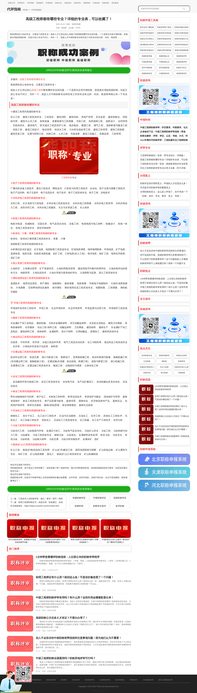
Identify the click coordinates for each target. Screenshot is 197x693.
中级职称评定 (164, 73)
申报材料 (49, 3)
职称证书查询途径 (181, 33)
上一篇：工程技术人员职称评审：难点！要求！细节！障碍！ (37, 498)
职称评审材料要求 (35, 680)
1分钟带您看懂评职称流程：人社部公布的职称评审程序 (68, 557)
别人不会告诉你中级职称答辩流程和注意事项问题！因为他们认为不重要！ (79, 638)
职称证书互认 (181, 68)
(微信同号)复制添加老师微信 (69, 70)
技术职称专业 (147, 355)
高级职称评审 (181, 62)
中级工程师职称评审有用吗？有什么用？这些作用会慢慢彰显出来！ (75, 597)
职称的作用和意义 (147, 367)
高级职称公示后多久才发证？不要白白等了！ (161, 291)
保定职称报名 (120, 680)
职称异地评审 (51, 680)
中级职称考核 (147, 62)
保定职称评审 (89, 680)
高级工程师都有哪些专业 (32, 79)
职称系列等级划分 (147, 50)
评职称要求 (76, 680)
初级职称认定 (164, 56)
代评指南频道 (36, 10)
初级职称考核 (147, 56)
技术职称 (120, 506)
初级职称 (86, 3)
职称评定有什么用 (181, 367)
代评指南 (30, 3)
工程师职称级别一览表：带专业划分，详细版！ (163, 155)
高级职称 (105, 3)
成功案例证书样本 (147, 45)
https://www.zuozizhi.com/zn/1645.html (41, 506)
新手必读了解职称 (147, 27)
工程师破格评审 (148, 680)
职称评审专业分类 (164, 45)
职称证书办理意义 (147, 39)
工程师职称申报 (104, 680)
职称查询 (181, 361)
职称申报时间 (164, 355)
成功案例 (114, 3)
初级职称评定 (147, 73)
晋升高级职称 (164, 68)
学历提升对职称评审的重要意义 (155, 187)
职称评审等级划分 (181, 45)
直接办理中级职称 (164, 50)
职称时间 (79, 506)
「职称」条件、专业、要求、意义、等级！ (160, 196)
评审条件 (21, 3)
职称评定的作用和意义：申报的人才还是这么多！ (164, 183)
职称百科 (77, 3)
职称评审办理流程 (164, 33)
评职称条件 (134, 680)
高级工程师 (37, 90)
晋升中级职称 (147, 68)
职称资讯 (68, 3)
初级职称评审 (181, 56)
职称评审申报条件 (147, 33)
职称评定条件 (99, 506)
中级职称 (96, 3)
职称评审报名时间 (164, 39)
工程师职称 (66, 177)
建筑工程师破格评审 (165, 680)
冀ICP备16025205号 (98, 691)
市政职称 (181, 373)
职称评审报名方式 (181, 39)
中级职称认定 (164, 62)
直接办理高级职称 (181, 50)
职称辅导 (39, 3)
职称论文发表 (181, 355)
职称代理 (146, 373)
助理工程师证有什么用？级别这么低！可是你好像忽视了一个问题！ (75, 577)
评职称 (25, 10)
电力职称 (164, 373)
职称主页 (11, 3)
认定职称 (146, 361)
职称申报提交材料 (181, 27)
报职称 (164, 361)
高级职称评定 (181, 73)
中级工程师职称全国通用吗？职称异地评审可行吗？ (66, 658)
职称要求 (64, 680)
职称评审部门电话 (164, 27)
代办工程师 (164, 367)
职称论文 (58, 3)
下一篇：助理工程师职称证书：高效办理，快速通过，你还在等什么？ (41, 502)
